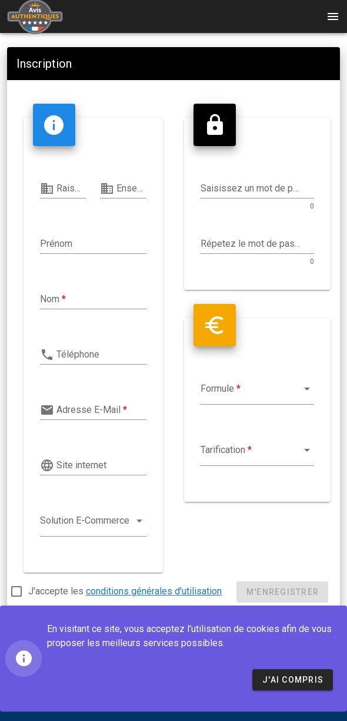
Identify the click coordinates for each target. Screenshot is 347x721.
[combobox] (93, 523)
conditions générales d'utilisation (154, 591)
